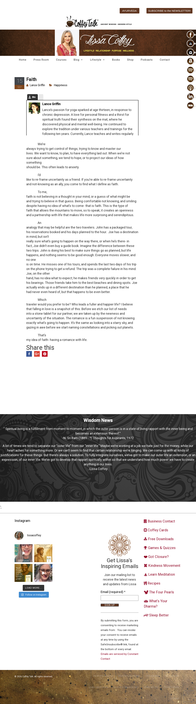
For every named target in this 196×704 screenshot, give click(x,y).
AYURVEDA (129, 10)
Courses (61, 59)
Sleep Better (151, 687)
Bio (34, 97)
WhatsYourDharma (129, 676)
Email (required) (113, 592)
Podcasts (147, 59)
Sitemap (174, 698)
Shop (130, 59)
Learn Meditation (98, 687)
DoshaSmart (152, 676)
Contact (165, 59)
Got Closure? (172, 676)
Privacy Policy (171, 687)
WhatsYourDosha (103, 676)
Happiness (60, 85)
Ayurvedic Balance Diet (126, 687)
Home (22, 59)
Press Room (41, 59)
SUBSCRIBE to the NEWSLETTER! (169, 10)
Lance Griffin (37, 85)
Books (116, 59)
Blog (78, 60)
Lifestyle (97, 60)
